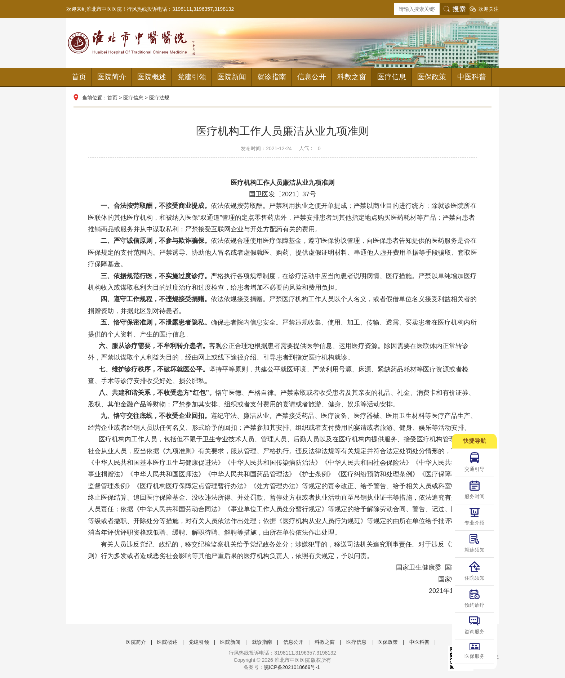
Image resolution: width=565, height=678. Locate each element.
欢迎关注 (489, 9)
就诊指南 (271, 77)
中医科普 (471, 77)
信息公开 (311, 77)
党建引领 (191, 77)
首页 (79, 77)
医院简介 (111, 77)
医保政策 (431, 77)
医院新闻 (231, 77)
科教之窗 (351, 77)
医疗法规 (159, 98)
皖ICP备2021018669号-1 (292, 667)
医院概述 (151, 77)
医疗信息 (391, 77)
